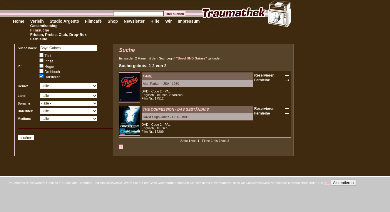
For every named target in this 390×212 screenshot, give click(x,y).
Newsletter (134, 21)
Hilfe (154, 21)
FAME (148, 76)
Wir (168, 21)
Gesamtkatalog (44, 26)
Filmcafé (93, 21)
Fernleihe (38, 39)
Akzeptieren (343, 182)
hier (327, 183)
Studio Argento (64, 21)
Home (18, 21)
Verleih (37, 21)
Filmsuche (39, 30)
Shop (113, 21)
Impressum (189, 21)
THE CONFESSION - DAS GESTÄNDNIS (176, 109)
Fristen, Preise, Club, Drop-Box (58, 34)
